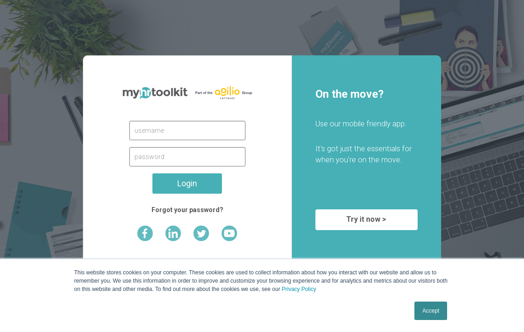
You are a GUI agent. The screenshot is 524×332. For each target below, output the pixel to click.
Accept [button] (430, 311)
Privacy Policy (299, 289)
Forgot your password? (187, 209)
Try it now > (366, 219)
